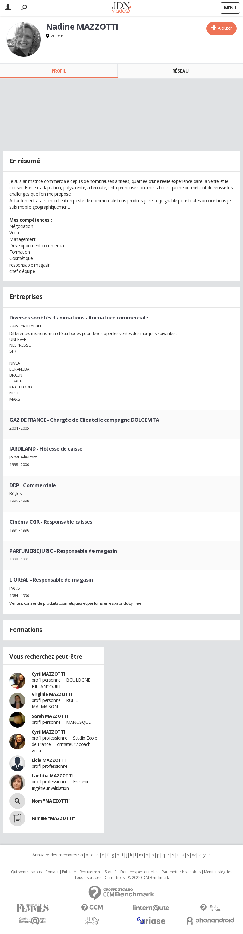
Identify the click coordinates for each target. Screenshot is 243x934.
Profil (59, 71)
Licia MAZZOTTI (48, 760)
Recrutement (90, 872)
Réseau (180, 71)
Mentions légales (218, 872)
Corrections (114, 877)
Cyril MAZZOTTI (48, 674)
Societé (111, 872)
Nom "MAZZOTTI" (51, 801)
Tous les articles (87, 877)
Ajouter (225, 28)
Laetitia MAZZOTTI (52, 776)
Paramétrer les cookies (181, 872)
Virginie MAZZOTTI (52, 694)
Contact (51, 872)
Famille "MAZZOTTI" (53, 818)
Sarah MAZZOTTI (50, 716)
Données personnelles (139, 872)
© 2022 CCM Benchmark (148, 877)
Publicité (69, 872)
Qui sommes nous (26, 872)
